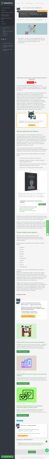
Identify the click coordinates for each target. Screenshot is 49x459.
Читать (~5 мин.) (22, 415)
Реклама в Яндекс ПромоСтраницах (5, 15)
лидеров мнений (29, 106)
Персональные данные (35, 457)
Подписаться (42, 204)
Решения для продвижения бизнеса (8, 31)
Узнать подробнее (22, 435)
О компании (42, 457)
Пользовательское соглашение (25, 457)
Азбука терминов (38, 19)
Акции (2, 21)
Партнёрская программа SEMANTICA (7, 50)
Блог (4, 29)
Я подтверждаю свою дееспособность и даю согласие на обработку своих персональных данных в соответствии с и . (28, 209)
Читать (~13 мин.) (23, 351)
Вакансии (4, 35)
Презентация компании (7, 43)
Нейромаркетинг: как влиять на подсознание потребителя (30, 342)
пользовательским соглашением (35, 444)
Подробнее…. (32, 125)
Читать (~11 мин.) (23, 383)
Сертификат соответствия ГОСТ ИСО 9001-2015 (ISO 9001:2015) (8, 46)
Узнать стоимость (28, 316)
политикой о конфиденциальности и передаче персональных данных (26, 209)
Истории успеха (6, 27)
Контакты (31, 452)
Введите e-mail (22, 204)
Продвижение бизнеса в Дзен (6, 18)
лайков (27, 41)
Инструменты (5, 33)
